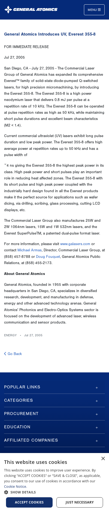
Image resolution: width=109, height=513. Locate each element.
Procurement (21, 413)
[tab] (54, 387)
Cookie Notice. (15, 486)
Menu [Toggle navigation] (94, 10)
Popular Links (22, 387)
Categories (18, 400)
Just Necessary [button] (80, 502)
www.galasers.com (75, 244)
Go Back (13, 354)
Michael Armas (29, 250)
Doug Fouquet (48, 257)
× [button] (103, 459)
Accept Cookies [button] (29, 502)
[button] (54, 492)
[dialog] (54, 483)
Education (17, 427)
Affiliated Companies (31, 440)
